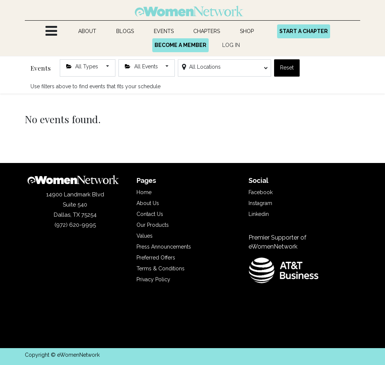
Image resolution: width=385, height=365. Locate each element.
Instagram (260, 203)
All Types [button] (83, 66)
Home (144, 192)
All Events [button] (142, 66)
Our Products (152, 225)
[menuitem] (87, 31)
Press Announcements (163, 247)
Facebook (261, 192)
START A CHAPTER (303, 31)
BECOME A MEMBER (180, 45)
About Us (147, 203)
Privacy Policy (153, 279)
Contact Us (149, 214)
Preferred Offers (155, 258)
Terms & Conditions (160, 268)
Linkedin (259, 214)
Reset (287, 68)
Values (144, 236)
